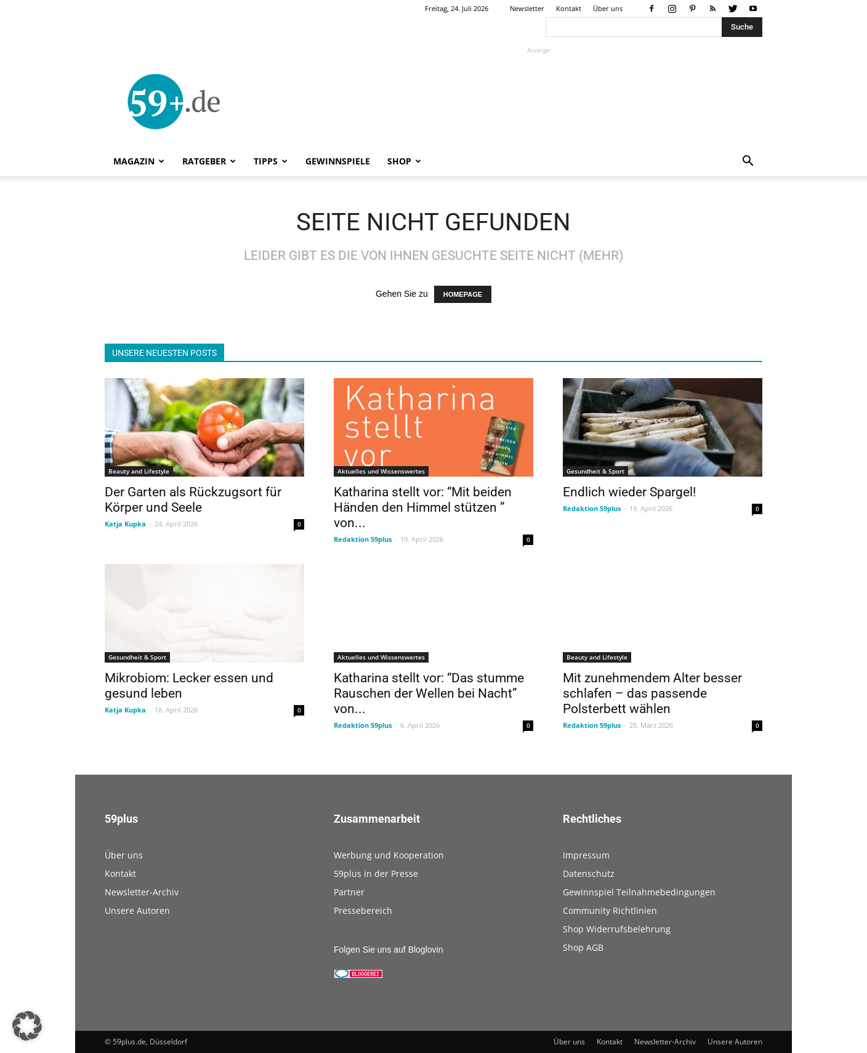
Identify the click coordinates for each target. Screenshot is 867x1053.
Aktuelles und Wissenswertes (381, 471)
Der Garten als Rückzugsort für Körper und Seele (193, 500)
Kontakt (568, 8)
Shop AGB (583, 947)
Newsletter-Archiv (142, 892)
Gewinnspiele (337, 161)
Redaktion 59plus (363, 539)
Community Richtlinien (610, 910)
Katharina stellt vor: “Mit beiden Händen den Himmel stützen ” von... (423, 507)
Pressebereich (363, 910)
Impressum (586, 855)
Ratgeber (209, 161)
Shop (404, 161)
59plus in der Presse (376, 873)
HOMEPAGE (462, 294)
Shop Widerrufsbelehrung (617, 929)
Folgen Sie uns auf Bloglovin (388, 949)
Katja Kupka (125, 523)
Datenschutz (589, 873)
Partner (349, 892)
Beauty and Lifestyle (138, 471)
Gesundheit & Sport (595, 471)
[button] (747, 162)
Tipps (271, 161)
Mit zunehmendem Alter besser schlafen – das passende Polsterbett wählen (652, 693)
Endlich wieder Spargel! (629, 492)
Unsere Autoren (137, 910)
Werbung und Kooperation (389, 855)
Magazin (138, 161)
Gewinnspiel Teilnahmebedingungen (639, 892)
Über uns (608, 8)
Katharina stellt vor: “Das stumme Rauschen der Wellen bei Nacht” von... (429, 693)
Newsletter (527, 8)
